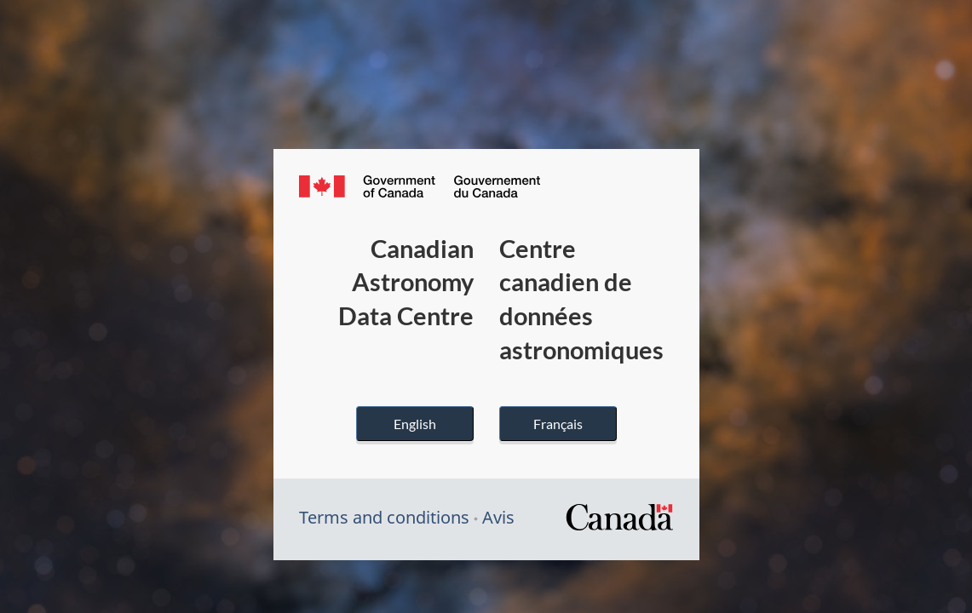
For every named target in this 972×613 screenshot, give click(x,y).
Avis (498, 517)
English (415, 423)
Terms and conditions (384, 517)
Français (558, 423)
